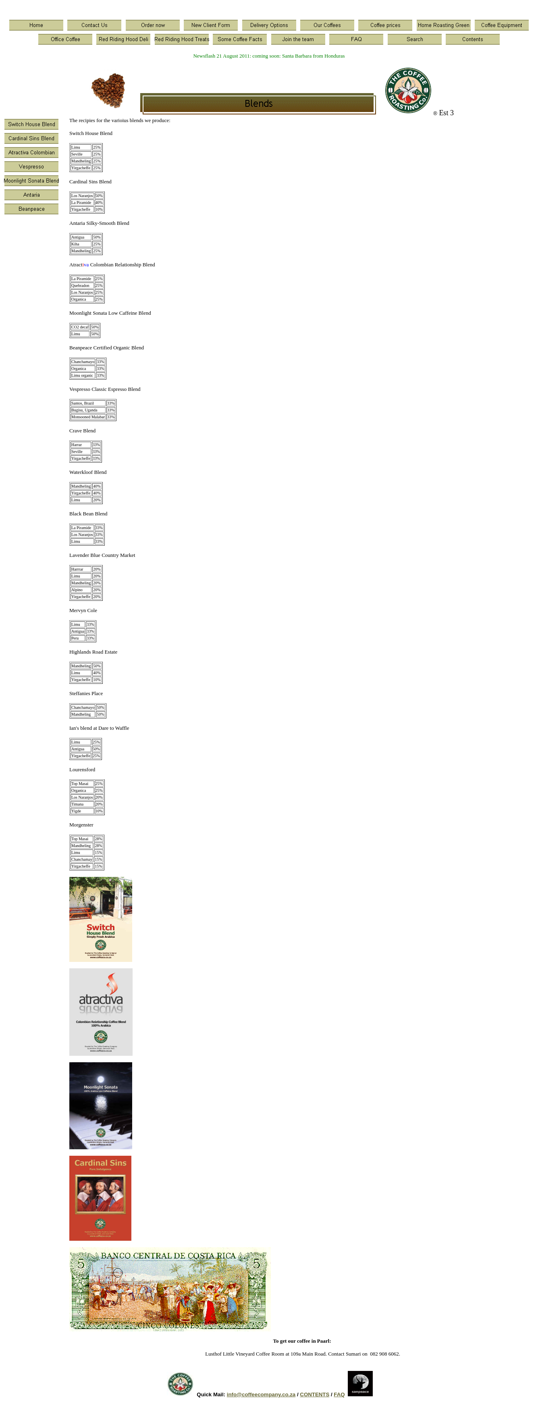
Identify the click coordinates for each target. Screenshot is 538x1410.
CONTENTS (314, 1394)
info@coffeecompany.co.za (261, 1394)
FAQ (339, 1394)
